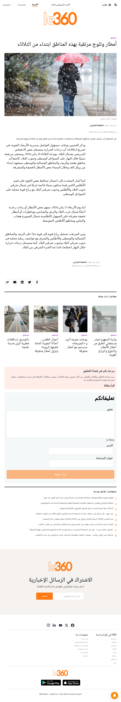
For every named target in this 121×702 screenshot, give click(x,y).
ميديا (115, 652)
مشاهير (114, 659)
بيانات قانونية (83, 649)
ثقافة (115, 649)
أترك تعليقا (60, 474)
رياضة (114, 656)
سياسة (114, 639)
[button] (114, 695)
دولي (115, 663)
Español (6, 5)
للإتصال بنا (84, 652)
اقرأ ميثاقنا (109, 385)
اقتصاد (114, 642)
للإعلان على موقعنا (81, 646)
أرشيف (85, 656)
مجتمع (114, 38)
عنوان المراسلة (104, 458)
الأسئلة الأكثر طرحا (81, 642)
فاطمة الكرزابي (97, 125)
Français (22, 5)
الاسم (110, 445)
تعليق (110, 409)
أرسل (44, 596)
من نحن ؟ (84, 639)
